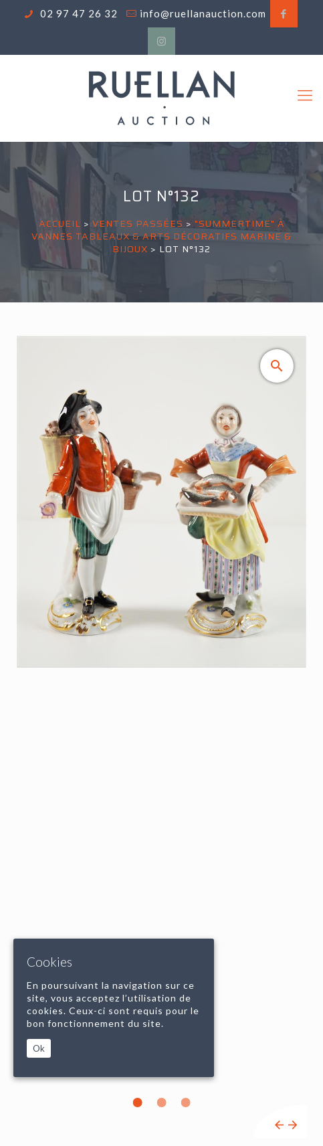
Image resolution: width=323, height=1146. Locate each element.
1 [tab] (137, 1102)
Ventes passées (137, 223)
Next (292, 1125)
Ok (39, 1048)
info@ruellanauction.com (203, 13)
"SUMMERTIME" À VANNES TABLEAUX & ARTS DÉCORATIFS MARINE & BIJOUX (161, 236)
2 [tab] (161, 1102)
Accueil (60, 223)
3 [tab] (186, 1102)
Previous (279, 1125)
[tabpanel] (161, 737)
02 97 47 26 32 (77, 13)
